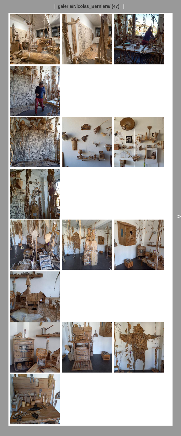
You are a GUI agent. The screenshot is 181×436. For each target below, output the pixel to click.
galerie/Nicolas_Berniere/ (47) (89, 6)
